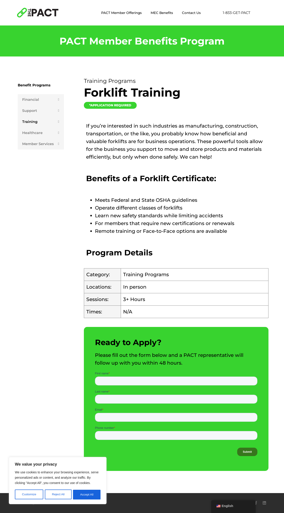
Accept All (87, 494)
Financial (30, 99)
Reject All (58, 494)
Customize (29, 494)
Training (29, 122)
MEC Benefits (162, 13)
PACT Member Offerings (121, 13)
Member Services (38, 144)
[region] (57, 481)
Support (29, 111)
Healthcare (32, 133)
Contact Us (191, 13)
